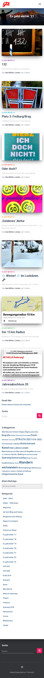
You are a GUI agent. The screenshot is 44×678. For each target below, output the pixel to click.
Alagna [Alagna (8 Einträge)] (21, 432)
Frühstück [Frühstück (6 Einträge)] (5, 440)
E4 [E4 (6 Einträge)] (22, 435)
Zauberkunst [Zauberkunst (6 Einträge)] (6, 471)
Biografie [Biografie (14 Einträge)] (6, 435)
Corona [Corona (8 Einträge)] (18, 435)
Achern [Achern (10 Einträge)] (15, 432)
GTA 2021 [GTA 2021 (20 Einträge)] (26, 439)
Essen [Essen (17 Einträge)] (34, 435)
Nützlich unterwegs (10, 594)
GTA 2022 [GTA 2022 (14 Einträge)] (37, 439)
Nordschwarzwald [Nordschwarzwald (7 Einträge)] (30, 454)
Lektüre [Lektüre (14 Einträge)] (17, 448)
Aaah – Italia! (8, 498)
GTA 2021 (6, 566)
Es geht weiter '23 (9, 562)
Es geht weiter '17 (9, 535)
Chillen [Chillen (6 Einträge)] (13, 435)
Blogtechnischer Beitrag (12, 517)
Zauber (5, 625)
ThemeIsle (30, 672)
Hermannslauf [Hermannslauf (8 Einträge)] (7, 444)
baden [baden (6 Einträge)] (32, 432)
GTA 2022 (6, 571)
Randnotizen (8, 612)
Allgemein (7, 507)
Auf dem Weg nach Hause (13, 512)
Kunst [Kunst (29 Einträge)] (5, 447)
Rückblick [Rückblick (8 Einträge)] (5, 463)
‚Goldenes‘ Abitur (13, 221)
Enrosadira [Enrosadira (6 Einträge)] (27, 435)
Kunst (5, 585)
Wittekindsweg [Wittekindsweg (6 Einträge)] (36, 468)
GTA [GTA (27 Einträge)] (18, 439)
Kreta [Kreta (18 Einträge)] (23, 443)
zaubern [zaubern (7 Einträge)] (13, 471)
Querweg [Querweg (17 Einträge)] (6, 457)
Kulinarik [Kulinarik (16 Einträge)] (31, 443)
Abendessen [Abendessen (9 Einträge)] (7, 432)
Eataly (5, 526)
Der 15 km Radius (13, 332)
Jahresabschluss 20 (15, 384)
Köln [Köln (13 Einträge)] (12, 448)
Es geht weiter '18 (9, 539)
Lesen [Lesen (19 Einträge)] (25, 447)
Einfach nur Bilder (10, 530)
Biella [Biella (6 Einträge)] (36, 432)
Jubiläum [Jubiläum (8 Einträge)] (16, 444)
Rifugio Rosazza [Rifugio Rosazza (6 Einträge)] (31, 458)
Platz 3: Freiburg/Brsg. (17, 116)
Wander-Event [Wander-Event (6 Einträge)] (14, 463)
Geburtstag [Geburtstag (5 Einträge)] (12, 440)
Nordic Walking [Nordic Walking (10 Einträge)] (17, 454)
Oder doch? (9, 168)
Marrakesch (7, 589)
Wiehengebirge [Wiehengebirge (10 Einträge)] (24, 468)
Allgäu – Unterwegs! (10, 503)
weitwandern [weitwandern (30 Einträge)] (10, 467)
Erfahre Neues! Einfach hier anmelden (16, 405)
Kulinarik (6, 580)
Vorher (5, 616)
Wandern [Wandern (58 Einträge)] (26, 462)
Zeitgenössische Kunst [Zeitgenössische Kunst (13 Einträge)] (12, 474)
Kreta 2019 (7, 575)
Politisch (6, 603)
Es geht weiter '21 (8, 60)
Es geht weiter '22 (9, 557)
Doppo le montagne (10, 521)
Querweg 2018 (8, 607)
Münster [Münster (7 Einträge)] (8, 454)
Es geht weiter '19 (9, 544)
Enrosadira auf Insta (22, 667)
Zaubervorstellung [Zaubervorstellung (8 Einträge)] (24, 471)
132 (4, 64)
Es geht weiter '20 (9, 548)
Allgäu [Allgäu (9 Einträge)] (27, 432)
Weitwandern (8, 621)
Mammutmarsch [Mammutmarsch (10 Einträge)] (9, 451)
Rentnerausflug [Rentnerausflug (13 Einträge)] (18, 458)
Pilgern (6, 598)
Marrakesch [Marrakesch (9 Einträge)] (21, 451)
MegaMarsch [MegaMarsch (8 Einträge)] (32, 451)
